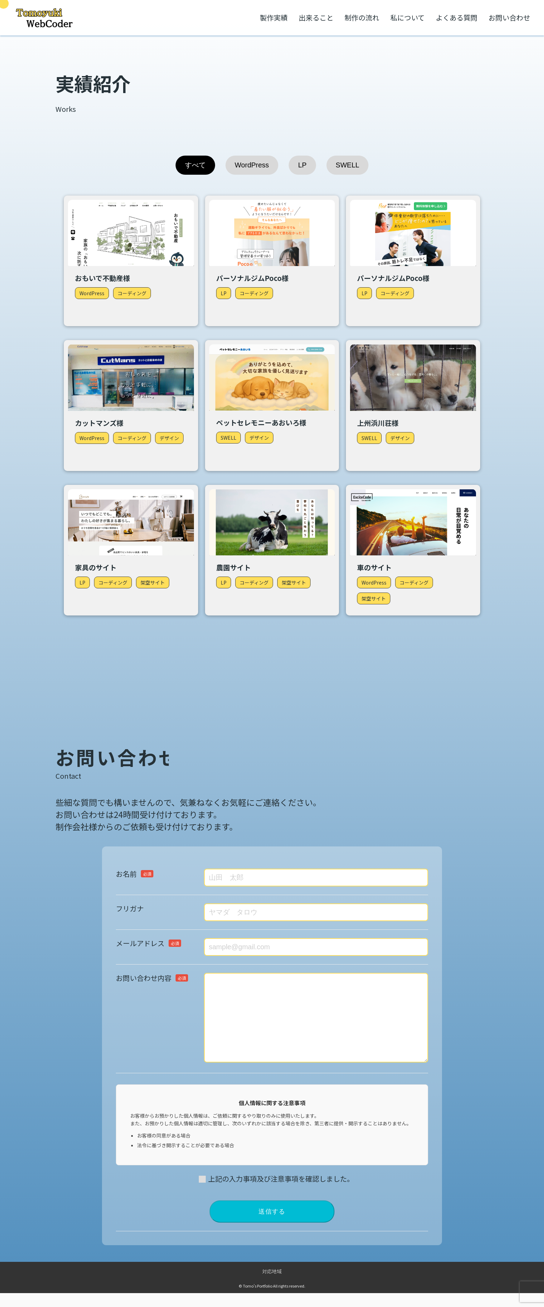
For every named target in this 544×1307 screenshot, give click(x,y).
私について (407, 18)
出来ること (316, 18)
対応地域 (272, 1285)
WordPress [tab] (252, 165)
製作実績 (274, 18)
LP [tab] (302, 165)
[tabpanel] (272, 405)
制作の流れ (362, 18)
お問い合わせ (509, 18)
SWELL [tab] (347, 165)
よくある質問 (456, 18)
